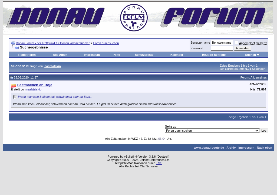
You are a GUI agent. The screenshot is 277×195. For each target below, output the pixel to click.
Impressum (92, 54)
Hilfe (117, 54)
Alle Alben (60, 54)
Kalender (176, 54)
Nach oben (264, 147)
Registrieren (27, 54)
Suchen (250, 54)
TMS (159, 163)
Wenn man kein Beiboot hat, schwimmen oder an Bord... (55, 96)
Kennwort (197, 48)
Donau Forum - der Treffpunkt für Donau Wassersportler (53, 43)
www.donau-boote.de (209, 147)
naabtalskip (33, 89)
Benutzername (200, 42)
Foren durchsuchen (106, 43)
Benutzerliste (144, 54)
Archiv (231, 147)
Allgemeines (258, 77)
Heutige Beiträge (214, 54)
